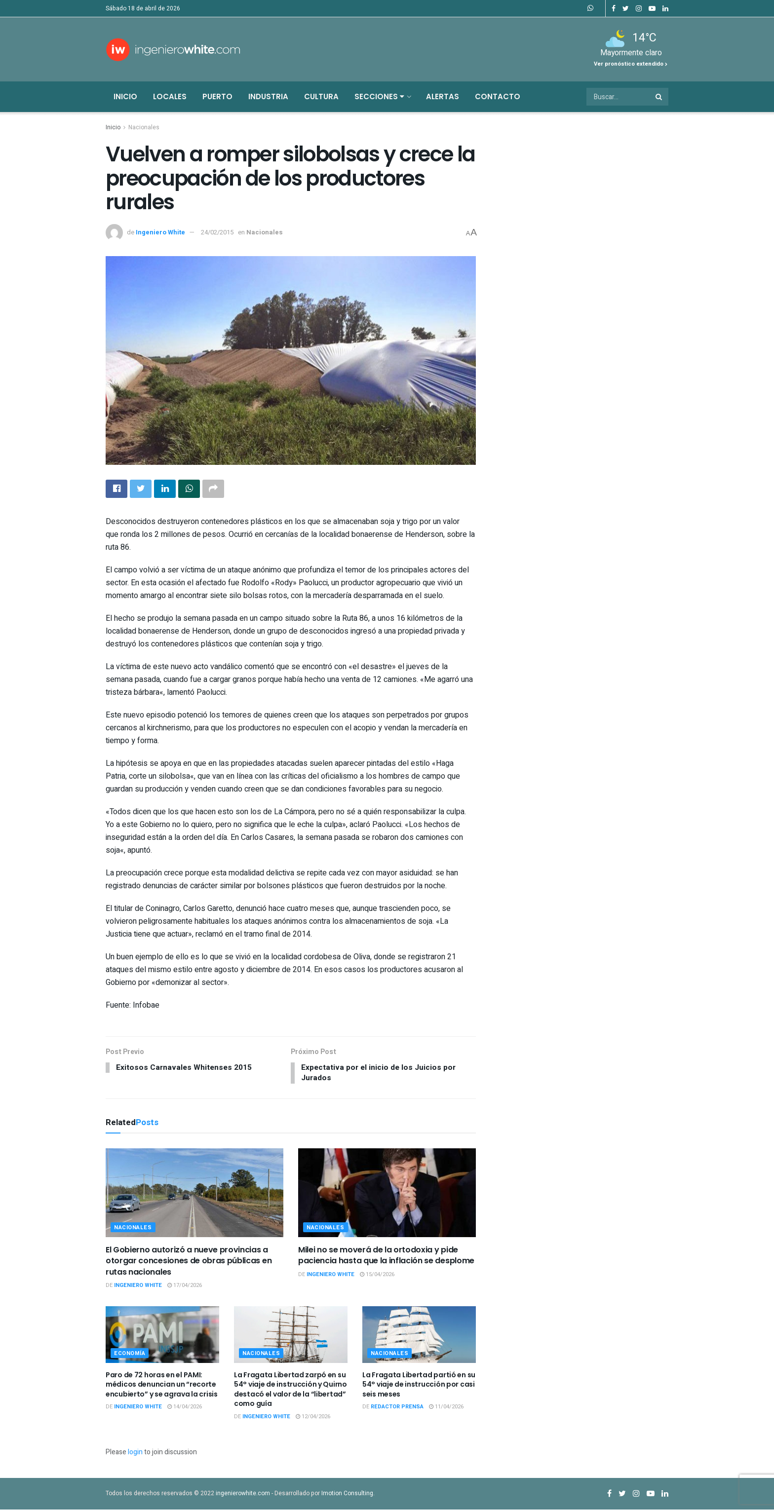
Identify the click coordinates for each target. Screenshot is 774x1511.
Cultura (321, 96)
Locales (170, 96)
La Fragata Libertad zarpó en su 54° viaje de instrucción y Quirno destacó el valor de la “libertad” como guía (290, 1390)
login (135, 1453)
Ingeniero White (160, 232)
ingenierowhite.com (243, 1494)
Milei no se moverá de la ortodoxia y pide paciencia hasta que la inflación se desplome (386, 1257)
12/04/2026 (313, 1418)
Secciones (379, 96)
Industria (268, 96)
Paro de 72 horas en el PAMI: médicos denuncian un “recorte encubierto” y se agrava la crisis (162, 1385)
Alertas (442, 96)
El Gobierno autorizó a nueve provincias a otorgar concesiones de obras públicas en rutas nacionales (188, 1262)
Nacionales (143, 127)
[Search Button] (659, 97)
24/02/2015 (217, 232)
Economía (129, 1354)
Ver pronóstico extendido (630, 64)
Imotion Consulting (347, 1494)
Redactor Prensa (397, 1408)
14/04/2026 (184, 1408)
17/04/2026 (184, 1287)
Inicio (125, 96)
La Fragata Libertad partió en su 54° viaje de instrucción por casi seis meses (418, 1385)
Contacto (497, 96)
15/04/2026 (377, 1276)
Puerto (217, 96)
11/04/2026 (446, 1408)
